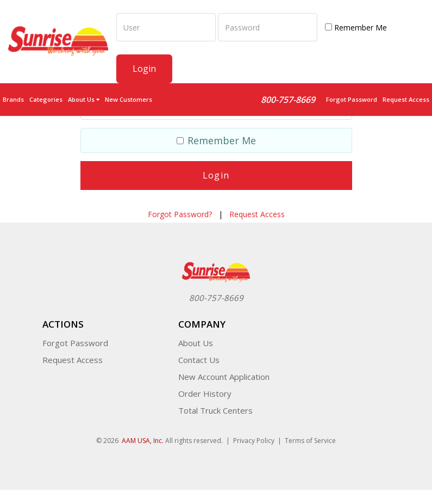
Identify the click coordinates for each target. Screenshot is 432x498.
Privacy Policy (253, 440)
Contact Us (199, 359)
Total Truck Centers (215, 410)
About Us (195, 342)
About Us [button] (83, 99)
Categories (45, 99)
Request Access (406, 99)
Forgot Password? (180, 214)
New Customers (128, 99)
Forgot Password (351, 99)
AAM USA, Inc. (143, 440)
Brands (13, 99)
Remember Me (356, 27)
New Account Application (224, 376)
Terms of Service (310, 440)
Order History (204, 393)
